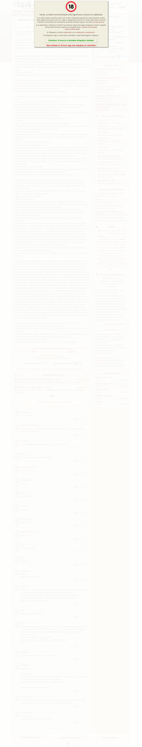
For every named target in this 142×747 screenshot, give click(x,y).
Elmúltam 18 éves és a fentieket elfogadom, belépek (71, 40)
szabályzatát (67, 32)
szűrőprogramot (98, 22)
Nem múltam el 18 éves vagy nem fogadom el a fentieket (71, 45)
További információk (89, 27)
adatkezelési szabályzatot (85, 32)
